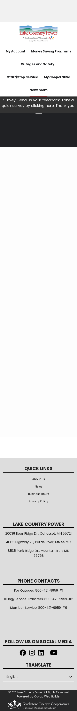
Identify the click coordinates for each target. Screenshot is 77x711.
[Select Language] (38, 677)
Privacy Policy (38, 501)
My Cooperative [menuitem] (57, 77)
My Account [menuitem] (15, 51)
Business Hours (38, 494)
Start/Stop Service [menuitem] (22, 77)
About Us (38, 479)
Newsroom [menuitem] (38, 90)
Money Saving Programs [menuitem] (51, 51)
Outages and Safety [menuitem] (37, 64)
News (38, 486)
